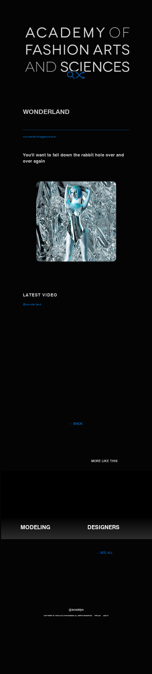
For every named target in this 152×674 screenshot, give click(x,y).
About (106, 615)
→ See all (104, 553)
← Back (76, 423)
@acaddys (76, 609)
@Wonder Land (32, 304)
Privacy (98, 615)
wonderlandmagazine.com (39, 137)
